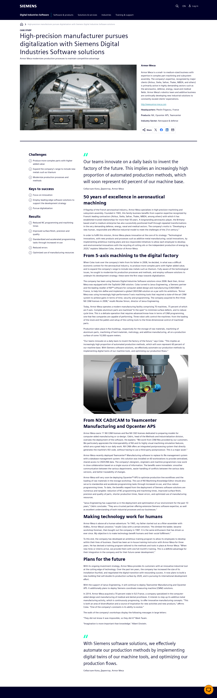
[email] (172, 130)
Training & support (125, 15)
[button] (209, 690)
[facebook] (161, 130)
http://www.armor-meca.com (153, 104)
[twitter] (155, 130)
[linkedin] (167, 130)
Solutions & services (87, 15)
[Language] (183, 6)
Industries (106, 15)
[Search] (177, 6)
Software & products (63, 15)
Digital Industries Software (34, 15)
